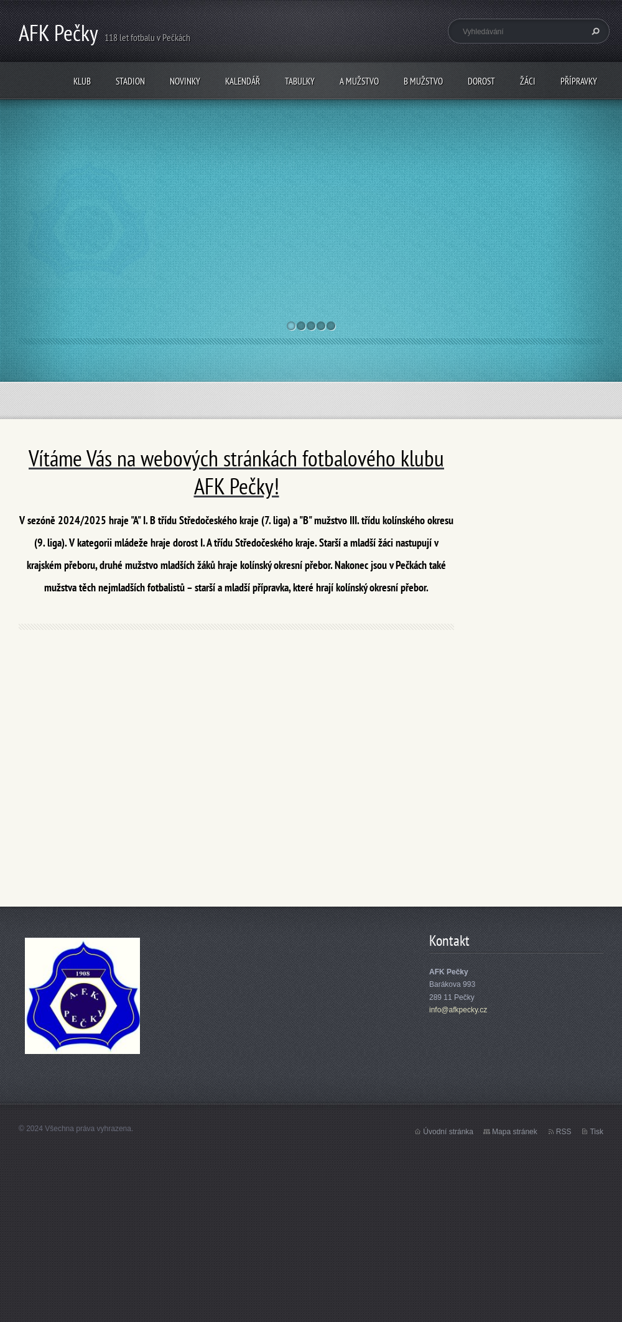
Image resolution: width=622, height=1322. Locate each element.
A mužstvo (359, 81)
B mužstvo (423, 81)
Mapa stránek (514, 1131)
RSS (564, 1131)
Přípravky (578, 81)
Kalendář (242, 81)
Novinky (185, 81)
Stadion (130, 81)
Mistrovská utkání (235, 162)
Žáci (528, 81)
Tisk (596, 1131)
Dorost (481, 81)
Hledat (594, 31)
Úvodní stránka (448, 1131)
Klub (82, 81)
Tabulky (300, 81)
